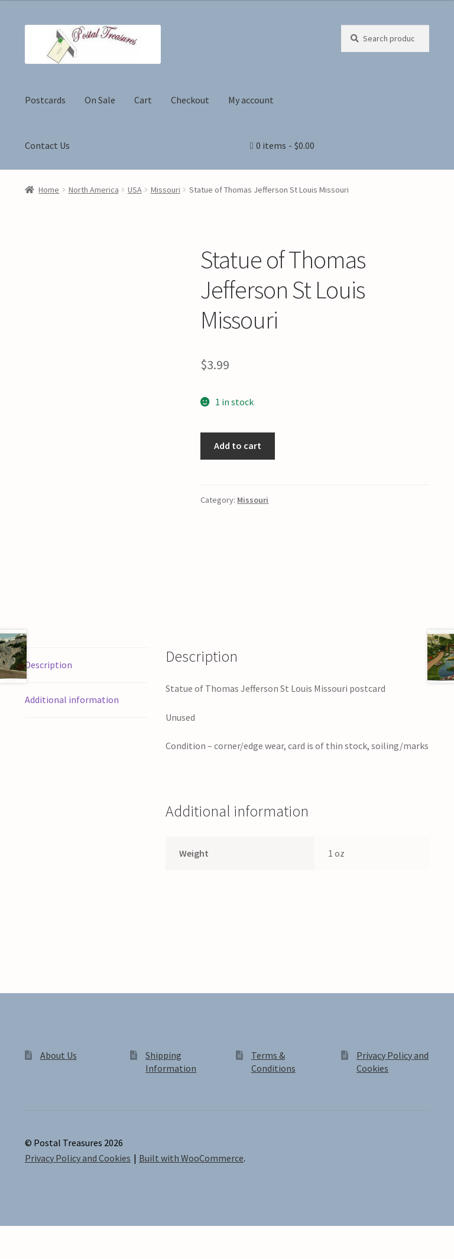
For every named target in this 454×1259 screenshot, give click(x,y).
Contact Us (47, 145)
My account (251, 100)
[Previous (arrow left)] (13, 1253)
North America (94, 189)
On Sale (100, 100)
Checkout (190, 100)
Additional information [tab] (72, 699)
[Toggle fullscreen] (41, 1236)
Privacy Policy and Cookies (78, 1158)
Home (48, 189)
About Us (58, 1055)
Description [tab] (48, 665)
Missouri (165, 189)
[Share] (70, 1236)
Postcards (45, 100)
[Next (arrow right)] (41, 1253)
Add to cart (237, 445)
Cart (143, 100)
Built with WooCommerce (191, 1158)
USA (135, 189)
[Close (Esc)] (99, 1236)
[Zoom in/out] (13, 1236)
